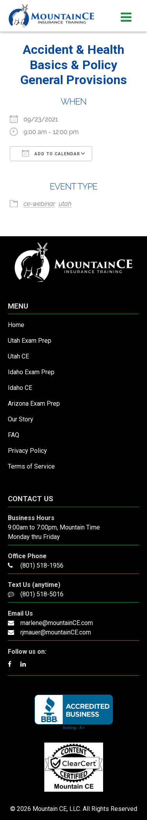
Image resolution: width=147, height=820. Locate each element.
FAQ (13, 435)
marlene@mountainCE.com (56, 623)
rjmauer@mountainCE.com (55, 632)
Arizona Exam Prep (34, 403)
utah (65, 204)
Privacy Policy (27, 450)
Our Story (20, 419)
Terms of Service (31, 466)
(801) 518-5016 (42, 594)
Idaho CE (20, 388)
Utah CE (18, 356)
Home (16, 325)
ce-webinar (39, 204)
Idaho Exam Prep (31, 372)
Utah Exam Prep (29, 340)
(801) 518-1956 (42, 565)
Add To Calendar (51, 153)
